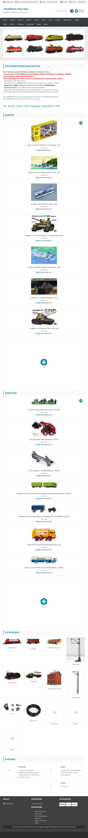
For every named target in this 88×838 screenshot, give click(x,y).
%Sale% (77, 20)
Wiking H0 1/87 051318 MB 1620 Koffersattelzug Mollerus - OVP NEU (44, 568)
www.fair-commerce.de (34, 99)
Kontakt (39, 24)
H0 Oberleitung (75, 698)
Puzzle (5, 24)
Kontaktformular (8, 2)
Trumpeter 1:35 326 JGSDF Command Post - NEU (44, 298)
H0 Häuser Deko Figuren (54, 689)
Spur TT (21, 20)
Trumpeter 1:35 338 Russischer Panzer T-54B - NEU (44, 328)
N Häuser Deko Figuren (54, 648)
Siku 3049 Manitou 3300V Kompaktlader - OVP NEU (44, 440)
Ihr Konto (73, 2)
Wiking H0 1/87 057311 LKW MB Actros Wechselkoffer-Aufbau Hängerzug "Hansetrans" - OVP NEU (44, 494)
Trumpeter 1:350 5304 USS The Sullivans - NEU (44, 204)
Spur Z (5, 20)
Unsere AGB (38, 814)
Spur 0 (36, 20)
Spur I (44, 20)
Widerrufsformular (35, 106)
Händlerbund (18, 97)
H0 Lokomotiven (12, 682)
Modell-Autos (68, 20)
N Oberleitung (75, 665)
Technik (12, 24)
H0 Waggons (33, 681)
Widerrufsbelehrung (40, 812)
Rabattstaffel (30, 24)
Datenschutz (11, 106)
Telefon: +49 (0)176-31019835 (48, 2)
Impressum (19, 106)
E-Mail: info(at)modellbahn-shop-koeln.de (26, 2)
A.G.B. (5, 106)
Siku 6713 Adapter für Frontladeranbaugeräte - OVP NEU (44, 471)
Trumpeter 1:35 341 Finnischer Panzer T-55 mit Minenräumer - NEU (44, 236)
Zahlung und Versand (48, 106)
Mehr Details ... (65, 786)
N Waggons (33, 649)
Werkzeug (21, 24)
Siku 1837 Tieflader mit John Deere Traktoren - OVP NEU (44, 410)
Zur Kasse (65, 2)
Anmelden (82, 2)
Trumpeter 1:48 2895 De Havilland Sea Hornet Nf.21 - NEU (44, 267)
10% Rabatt (20, 83)
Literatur (58, 20)
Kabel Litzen (33, 721)
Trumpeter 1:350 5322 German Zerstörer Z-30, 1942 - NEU (44, 173)
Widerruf (46, 24)
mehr (43, 363)
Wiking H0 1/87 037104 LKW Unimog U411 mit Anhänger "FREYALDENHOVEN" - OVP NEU (44, 516)
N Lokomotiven (12, 648)
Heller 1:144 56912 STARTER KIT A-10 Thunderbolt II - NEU (44, 145)
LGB (50, 20)
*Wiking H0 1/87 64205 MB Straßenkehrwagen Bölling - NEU (44, 545)
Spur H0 (29, 20)
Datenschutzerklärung (41, 816)
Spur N (13, 20)
